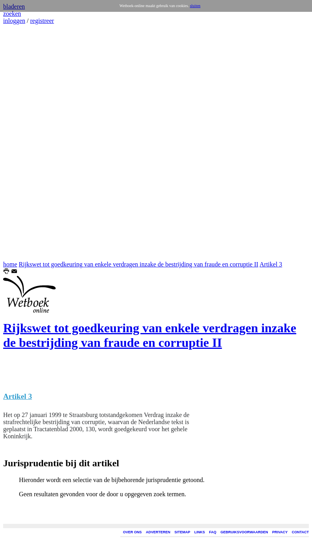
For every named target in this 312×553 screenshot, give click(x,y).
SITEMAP (182, 532)
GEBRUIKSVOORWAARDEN (244, 532)
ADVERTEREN (158, 532)
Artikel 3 (271, 264)
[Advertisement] (26, 142)
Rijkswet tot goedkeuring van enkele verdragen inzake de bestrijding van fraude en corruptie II (138, 264)
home (10, 264)
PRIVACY (280, 532)
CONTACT (300, 532)
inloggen (14, 20)
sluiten (195, 6)
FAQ (213, 532)
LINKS (199, 532)
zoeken (12, 13)
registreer (42, 20)
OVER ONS (132, 532)
